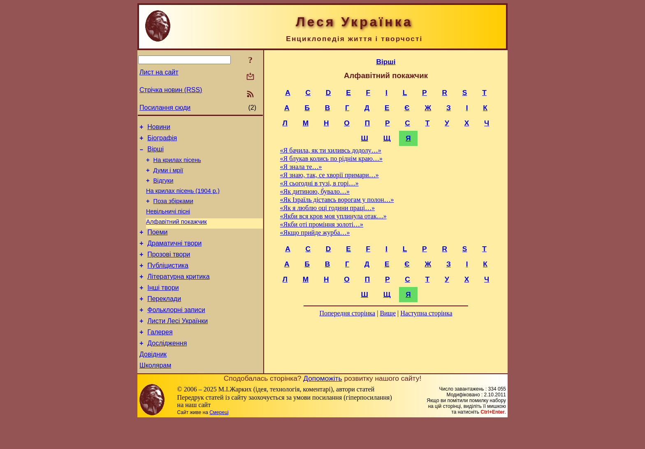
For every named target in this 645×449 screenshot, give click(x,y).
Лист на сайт (159, 72)
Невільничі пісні (168, 222)
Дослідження (167, 369)
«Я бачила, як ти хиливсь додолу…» (330, 150)
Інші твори (163, 307)
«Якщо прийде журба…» (315, 232)
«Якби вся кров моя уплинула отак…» (333, 216)
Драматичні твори (174, 258)
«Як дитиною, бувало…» (315, 191)
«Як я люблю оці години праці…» (327, 207)
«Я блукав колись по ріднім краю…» (331, 158)
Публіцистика (167, 282)
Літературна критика (178, 295)
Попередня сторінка (347, 313)
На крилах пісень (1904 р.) (183, 199)
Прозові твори (168, 270)
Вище (388, 313)
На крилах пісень (177, 165)
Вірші (155, 152)
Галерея (159, 356)
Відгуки (163, 188)
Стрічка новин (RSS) (170, 89)
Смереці (218, 441)
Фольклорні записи (176, 332)
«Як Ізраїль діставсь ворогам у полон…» (337, 199)
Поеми (157, 245)
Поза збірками (173, 211)
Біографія (162, 140)
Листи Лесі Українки (177, 344)
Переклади (164, 319)
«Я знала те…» (301, 166)
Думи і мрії (168, 176)
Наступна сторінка (426, 313)
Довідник (153, 381)
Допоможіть (322, 407)
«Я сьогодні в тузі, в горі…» (319, 183)
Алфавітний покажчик (176, 234)
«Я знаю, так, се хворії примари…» (329, 174)
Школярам (155, 393)
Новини (158, 128)
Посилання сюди (164, 107)
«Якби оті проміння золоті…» (322, 224)
